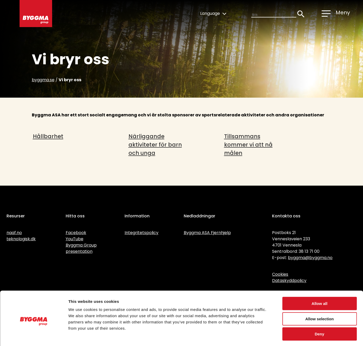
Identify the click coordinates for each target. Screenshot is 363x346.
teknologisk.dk (21, 239)
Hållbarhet (48, 136)
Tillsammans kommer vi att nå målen (248, 145)
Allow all (320, 282)
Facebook (76, 233)
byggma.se (43, 80)
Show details (273, 336)
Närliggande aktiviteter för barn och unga (155, 145)
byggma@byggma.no (310, 258)
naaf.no (14, 233)
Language (213, 13)
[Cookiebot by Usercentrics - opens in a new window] (34, 336)
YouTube (74, 239)
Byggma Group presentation (81, 248)
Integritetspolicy (141, 233)
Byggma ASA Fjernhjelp (207, 233)
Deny (319, 313)
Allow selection (319, 297)
